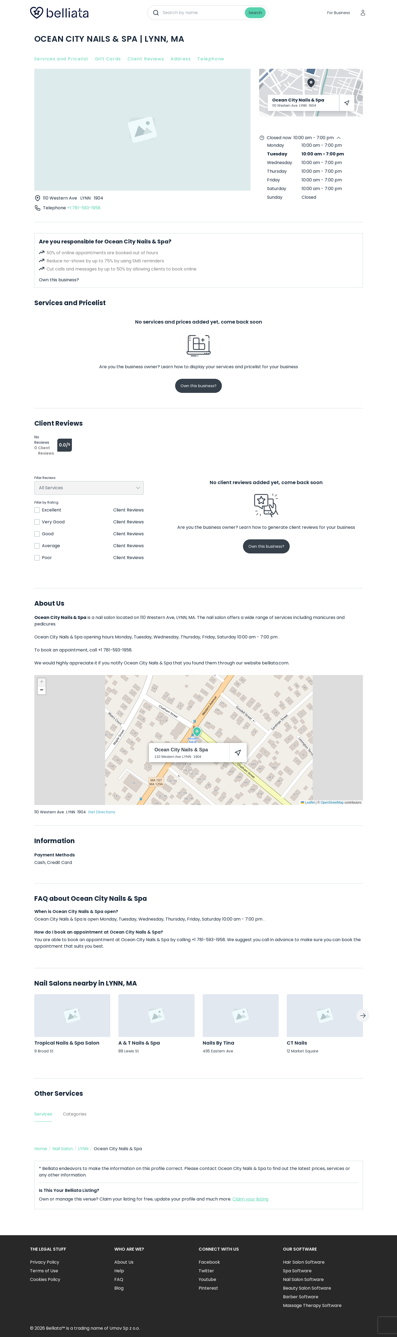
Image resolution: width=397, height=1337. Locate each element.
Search (255, 12)
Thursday (277, 171)
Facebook (209, 1262)
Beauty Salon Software (307, 1288)
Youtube (207, 1279)
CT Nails (297, 1042)
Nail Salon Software (303, 1279)
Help (119, 1271)
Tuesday (277, 154)
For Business (338, 12)
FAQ (118, 1279)
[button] (197, 731)
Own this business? (59, 280)
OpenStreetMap (332, 802)
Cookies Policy (45, 1279)
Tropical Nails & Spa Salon (66, 1042)
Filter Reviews (45, 478)
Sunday (274, 197)
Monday (275, 145)
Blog (119, 1288)
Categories (74, 1114)
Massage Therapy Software (312, 1305)
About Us (124, 1262)
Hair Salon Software (304, 1262)
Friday (273, 180)
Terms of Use (44, 1271)
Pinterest (208, 1288)
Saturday (276, 188)
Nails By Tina (218, 1042)
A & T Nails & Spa (139, 1042)
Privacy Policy (44, 1262)
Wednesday (279, 162)
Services (43, 1114)
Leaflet (308, 802)
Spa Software (297, 1271)
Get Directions (101, 812)
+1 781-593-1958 (84, 208)
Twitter (206, 1271)
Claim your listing (250, 1199)
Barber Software (300, 1297)
